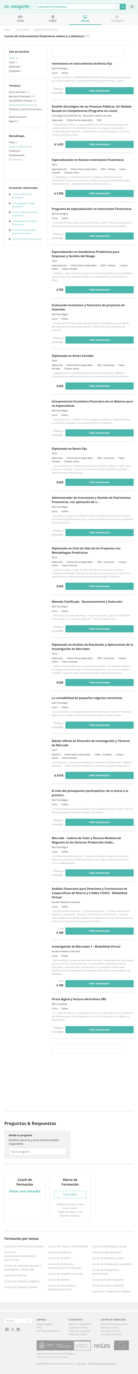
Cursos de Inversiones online (26, 239)
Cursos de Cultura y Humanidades (68, 1246)
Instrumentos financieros (21, 104)
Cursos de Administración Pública (23, 1246)
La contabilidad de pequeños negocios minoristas (87, 698)
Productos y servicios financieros (25, 109)
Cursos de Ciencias (15, 1275)
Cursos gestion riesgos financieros (23, 205)
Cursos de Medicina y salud (108, 1258)
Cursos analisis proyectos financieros (25, 214)
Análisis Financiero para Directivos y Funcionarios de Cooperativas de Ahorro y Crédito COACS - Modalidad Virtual (89, 893)
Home (7, 29)
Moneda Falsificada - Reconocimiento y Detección (87, 602)
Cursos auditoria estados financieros (24, 223)
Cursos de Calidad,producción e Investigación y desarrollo (22, 1267)
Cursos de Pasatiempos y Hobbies (112, 1264)
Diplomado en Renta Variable (73, 356)
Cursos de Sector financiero (108, 1279)
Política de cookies (78, 1334)
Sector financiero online (46, 29)
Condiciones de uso (78, 1327)
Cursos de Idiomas (59, 1279)
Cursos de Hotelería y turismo (65, 1273)
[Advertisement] (93, 1083)
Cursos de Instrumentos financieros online (24, 232)
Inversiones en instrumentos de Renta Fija (82, 63)
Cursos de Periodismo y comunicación (105, 1271)
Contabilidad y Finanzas (21, 100)
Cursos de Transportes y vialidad (111, 1291)
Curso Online (22, 29)
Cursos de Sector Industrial (108, 1285)
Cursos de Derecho (59, 1258)
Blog (39, 1327)
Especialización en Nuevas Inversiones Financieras (88, 160)
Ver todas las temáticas (48, 1330)
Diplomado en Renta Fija (69, 449)
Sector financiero (17, 92)
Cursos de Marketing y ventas (109, 1246)
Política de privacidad (79, 1330)
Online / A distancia (19, 146)
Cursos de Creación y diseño (20, 1287)
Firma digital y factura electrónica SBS (79, 999)
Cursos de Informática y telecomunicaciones (62, 1287)
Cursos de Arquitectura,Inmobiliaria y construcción (20, 1256)
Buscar (123, 6)
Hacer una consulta (24, 1191)
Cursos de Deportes (59, 1252)
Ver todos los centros (111, 1334)
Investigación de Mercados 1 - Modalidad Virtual (86, 946)
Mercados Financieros (20, 96)
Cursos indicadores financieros (22, 196)
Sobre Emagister (45, 1324)
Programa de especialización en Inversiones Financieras (92, 209)
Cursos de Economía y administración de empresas (64, 1265)
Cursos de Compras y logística (21, 1281)
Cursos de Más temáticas (106, 1252)
